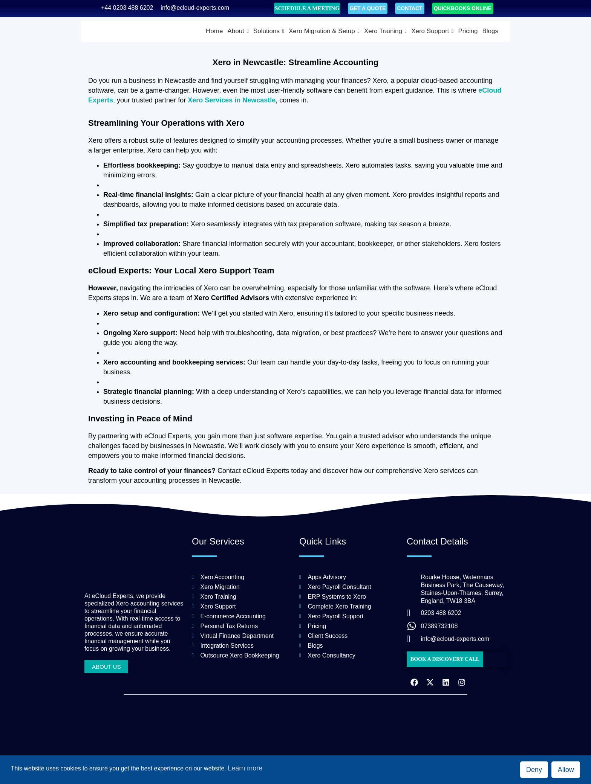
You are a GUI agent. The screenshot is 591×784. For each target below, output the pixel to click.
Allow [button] (566, 769)
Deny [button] (534, 769)
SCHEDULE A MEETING (307, 8)
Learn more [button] (245, 768)
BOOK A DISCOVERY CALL (444, 659)
